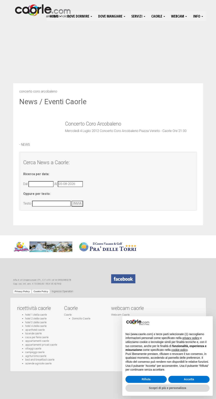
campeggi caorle (34, 352)
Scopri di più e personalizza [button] (167, 388)
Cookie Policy (41, 291)
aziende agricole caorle (38, 363)
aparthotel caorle (35, 329)
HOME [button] (55, 16)
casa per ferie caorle (36, 337)
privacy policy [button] (190, 338)
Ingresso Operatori (62, 291)
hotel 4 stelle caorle (35, 325)
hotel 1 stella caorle (36, 314)
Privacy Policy (22, 291)
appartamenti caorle (37, 340)
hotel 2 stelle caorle (35, 318)
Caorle (68, 314)
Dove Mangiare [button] (111, 16)
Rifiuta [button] (146, 379)
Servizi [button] (138, 16)
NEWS (25, 145)
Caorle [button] (158, 16)
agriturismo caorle (35, 355)
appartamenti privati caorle (41, 344)
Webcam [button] (179, 16)
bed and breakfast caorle (39, 359)
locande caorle (33, 333)
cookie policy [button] (179, 349)
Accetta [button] (189, 379)
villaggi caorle (33, 348)
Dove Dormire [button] (79, 16)
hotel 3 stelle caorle (35, 322)
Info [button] (198, 16)
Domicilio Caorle (81, 318)
